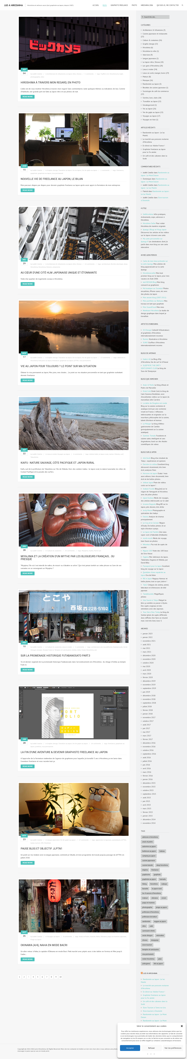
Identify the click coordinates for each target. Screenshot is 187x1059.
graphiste (34, 173)
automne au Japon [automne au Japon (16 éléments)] (149, 846)
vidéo (79, 650)
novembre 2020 (149, 659)
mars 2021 (147, 652)
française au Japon (45, 361)
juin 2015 (146, 801)
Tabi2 (145, 585)
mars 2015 (147, 808)
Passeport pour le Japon (152, 566)
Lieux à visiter (52, 454)
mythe (91, 551)
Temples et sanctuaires (63, 650)
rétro (42, 77)
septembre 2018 (149, 703)
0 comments (67, 936)
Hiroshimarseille (149, 273)
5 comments (89, 74)
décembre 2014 (149, 819)
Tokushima (34, 457)
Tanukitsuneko (148, 594)
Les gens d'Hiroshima (151, 66)
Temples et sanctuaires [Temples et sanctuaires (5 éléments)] (150, 949)
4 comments (77, 454)
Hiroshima (42, 267)
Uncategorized (148, 105)
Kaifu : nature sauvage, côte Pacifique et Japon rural (57, 462)
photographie (35, 77)
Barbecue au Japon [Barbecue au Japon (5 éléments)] (149, 851)
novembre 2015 (149, 786)
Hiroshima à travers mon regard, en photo (50, 82)
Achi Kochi (147, 458)
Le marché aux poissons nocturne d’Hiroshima (156, 140)
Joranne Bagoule (149, 504)
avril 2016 (147, 768)
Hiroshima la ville (149, 51)
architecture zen (97, 647)
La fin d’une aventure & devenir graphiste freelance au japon (64, 752)
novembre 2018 (149, 699)
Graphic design (52, 170)
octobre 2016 (148, 750)
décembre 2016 (149, 743)
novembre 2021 (149, 641)
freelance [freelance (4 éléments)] (155, 870)
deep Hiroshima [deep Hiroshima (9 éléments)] (162, 865)
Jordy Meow (147, 510)
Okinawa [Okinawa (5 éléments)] (155, 898)
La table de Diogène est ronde (155, 403)
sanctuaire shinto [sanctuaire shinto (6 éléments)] (148, 931)
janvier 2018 (148, 714)
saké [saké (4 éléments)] (151, 926)
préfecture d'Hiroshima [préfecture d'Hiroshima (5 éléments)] (150, 912)
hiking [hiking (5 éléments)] (144, 884)
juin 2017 (146, 728)
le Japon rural (103, 454)
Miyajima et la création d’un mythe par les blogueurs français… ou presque (67, 558)
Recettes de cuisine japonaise (154, 87)
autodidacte (116, 840)
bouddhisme (107, 647)
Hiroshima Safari (149, 223)
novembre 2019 (149, 684)
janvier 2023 (148, 633)
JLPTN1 (76, 361)
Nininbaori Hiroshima (151, 310)
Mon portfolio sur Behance (153, 301)
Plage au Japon (36, 939)
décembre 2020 (149, 655)
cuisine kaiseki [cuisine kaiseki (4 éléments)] (147, 865)
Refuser (151, 1048)
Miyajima (85, 551)
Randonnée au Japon (151, 84)
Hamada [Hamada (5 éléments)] (163, 879)
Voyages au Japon (63, 454)
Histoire (49, 267)
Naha (98, 936)
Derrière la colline (150, 464)
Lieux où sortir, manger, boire (154, 73)
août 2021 (147, 644)
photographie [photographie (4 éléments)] (147, 907)
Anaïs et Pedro (84, 936)
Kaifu (96, 454)
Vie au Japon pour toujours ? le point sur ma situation (58, 366)
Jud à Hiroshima (150, 973)
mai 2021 (146, 648)
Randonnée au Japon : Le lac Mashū (154, 134)
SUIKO (145, 342)
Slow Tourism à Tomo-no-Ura (154, 1007)
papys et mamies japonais (116, 936)
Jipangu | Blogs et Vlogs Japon (154, 229)
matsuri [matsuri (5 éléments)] (145, 898)
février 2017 (148, 739)
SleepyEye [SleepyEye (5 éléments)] (154, 940)
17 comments (105, 358)
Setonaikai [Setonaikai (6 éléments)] (160, 935)
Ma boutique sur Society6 (153, 288)
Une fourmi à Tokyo (150, 600)
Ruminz (145, 339)
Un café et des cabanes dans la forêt (155, 157)
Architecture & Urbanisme (56, 74)
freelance (120, 170)
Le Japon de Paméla (151, 532)
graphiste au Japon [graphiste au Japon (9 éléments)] (149, 879)
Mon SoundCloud (149, 307)
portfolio (38, 746)
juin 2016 (146, 765)
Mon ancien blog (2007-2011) (154, 297)
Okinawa (104, 936)
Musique (146, 80)
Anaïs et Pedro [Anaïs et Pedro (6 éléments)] (147, 842)
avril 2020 (147, 670)
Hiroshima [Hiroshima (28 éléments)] (154, 884)
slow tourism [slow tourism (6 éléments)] (147, 945)
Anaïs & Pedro (148, 385)
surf (122, 454)
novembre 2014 (149, 823)
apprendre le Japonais (103, 840)
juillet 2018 (147, 706)
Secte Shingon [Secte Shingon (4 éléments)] (147, 935)
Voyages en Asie (149, 119)
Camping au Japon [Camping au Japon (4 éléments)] (148, 856)
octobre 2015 (148, 790)
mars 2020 (147, 674)
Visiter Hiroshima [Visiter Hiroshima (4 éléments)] (148, 959)
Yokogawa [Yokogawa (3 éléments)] (146, 963)
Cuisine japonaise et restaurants (155, 34)
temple (39, 650)
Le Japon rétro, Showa (73, 74)
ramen (111, 454)
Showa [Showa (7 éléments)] (144, 940)
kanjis (33, 843)
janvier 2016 (148, 779)
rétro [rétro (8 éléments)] (144, 926)
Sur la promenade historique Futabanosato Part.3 (55, 655)
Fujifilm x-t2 (105, 74)
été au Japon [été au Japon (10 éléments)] (158, 963)
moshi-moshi (148, 538)
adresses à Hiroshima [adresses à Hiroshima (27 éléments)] (150, 837)
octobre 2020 (148, 663)
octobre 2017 (148, 721)
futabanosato (118, 647)
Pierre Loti (97, 551)
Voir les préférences (173, 1048)
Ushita (74, 650)
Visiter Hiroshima (88, 650)
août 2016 (147, 757)
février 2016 (148, 776)
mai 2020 (146, 666)
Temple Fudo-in (48, 650)
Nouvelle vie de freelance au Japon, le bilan (52, 178)
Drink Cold (147, 391)
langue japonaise (53, 840)
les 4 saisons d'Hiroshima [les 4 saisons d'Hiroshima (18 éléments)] (151, 893)
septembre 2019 (149, 688)
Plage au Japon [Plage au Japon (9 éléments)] (161, 907)
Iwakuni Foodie (149, 489)
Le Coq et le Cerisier (151, 523)
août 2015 (147, 797)
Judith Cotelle (37, 74)
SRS (42, 843)
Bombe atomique (117, 264)
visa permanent (57, 173)
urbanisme (56, 267)
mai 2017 (146, 732)
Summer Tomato (149, 436)
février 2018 (148, 710)
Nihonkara (147, 544)
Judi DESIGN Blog (149, 282)
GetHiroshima (148, 214)
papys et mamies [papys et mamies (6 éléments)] (148, 903)
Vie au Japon (76, 170)
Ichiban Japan (148, 482)
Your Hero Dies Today (151, 612)
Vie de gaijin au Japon (89, 170)
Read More (28, 97)
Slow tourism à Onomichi (152, 1011)
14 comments (90, 264)
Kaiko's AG (147, 359)
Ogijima (146, 557)
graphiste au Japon (44, 173)
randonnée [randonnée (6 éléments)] (146, 921)
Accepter (130, 1048)
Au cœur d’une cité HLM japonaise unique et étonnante (59, 272)
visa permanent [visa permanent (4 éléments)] (147, 954)
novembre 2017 (149, 717)
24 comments (70, 551)
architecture (106, 264)
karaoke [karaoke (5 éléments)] (145, 888)
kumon (37, 843)
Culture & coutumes (54, 551)
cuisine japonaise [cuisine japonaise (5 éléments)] (148, 860)
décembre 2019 (149, 681)
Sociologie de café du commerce (156, 91)
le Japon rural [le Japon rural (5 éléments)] (157, 888)
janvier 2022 (148, 637)
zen (95, 650)
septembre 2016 (149, 754)
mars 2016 (147, 772)
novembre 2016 (149, 746)
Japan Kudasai (148, 498)
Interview (146, 55)
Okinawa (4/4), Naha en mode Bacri (44, 945)
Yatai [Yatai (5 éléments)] (160, 959)
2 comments (105, 170)
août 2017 (147, 725)
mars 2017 (147, 735)
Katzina (145, 516)
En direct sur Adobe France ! (154, 145)
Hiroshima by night (116, 74)
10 (60, 977)
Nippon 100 (147, 551)
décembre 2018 (149, 695)
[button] (182, 1026)
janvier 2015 (148, 816)
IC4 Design (147, 330)
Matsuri (145, 76)
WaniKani (47, 843)
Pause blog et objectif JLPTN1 (41, 848)
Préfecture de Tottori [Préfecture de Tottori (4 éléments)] (149, 917)
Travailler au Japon (65, 170)
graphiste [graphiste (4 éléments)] (157, 874)
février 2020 (148, 677)
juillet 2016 (147, 761)
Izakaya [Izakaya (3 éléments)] (164, 884)
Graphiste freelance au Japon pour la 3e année (154, 150)
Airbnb (91, 454)
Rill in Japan (147, 578)
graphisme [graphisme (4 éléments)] (146, 874)
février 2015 (148, 812)
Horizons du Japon (150, 473)
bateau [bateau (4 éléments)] (162, 851)
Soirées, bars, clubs (150, 98)
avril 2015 (147, 805)
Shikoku (117, 454)
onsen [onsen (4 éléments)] (164, 898)
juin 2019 (146, 692)
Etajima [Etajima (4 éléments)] (145, 870)
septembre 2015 (149, 794)
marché (92, 936)
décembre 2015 (149, 783)
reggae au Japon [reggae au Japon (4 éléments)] (160, 921)
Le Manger (147, 424)
